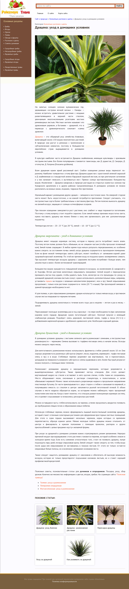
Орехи (7, 32)
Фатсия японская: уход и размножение (57, 488)
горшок (49, 281)
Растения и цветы (12, 40)
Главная (40, 13)
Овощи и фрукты (11, 38)
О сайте (51, 13)
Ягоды (7, 29)
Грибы (7, 26)
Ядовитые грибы (11, 54)
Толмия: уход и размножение (53, 482)
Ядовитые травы (11, 70)
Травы (7, 35)
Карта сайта (62, 13)
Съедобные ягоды (12, 59)
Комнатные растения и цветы (55, 24)
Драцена (39, 136)
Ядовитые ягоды (11, 62)
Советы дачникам (12, 43)
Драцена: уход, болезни (46, 528)
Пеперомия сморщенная (50, 485)
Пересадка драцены (106, 528)
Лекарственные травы (13, 67)
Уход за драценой (44, 559)
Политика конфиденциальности (64, 581)
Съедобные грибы (12, 48)
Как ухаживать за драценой (79, 559)
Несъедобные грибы (13, 51)
